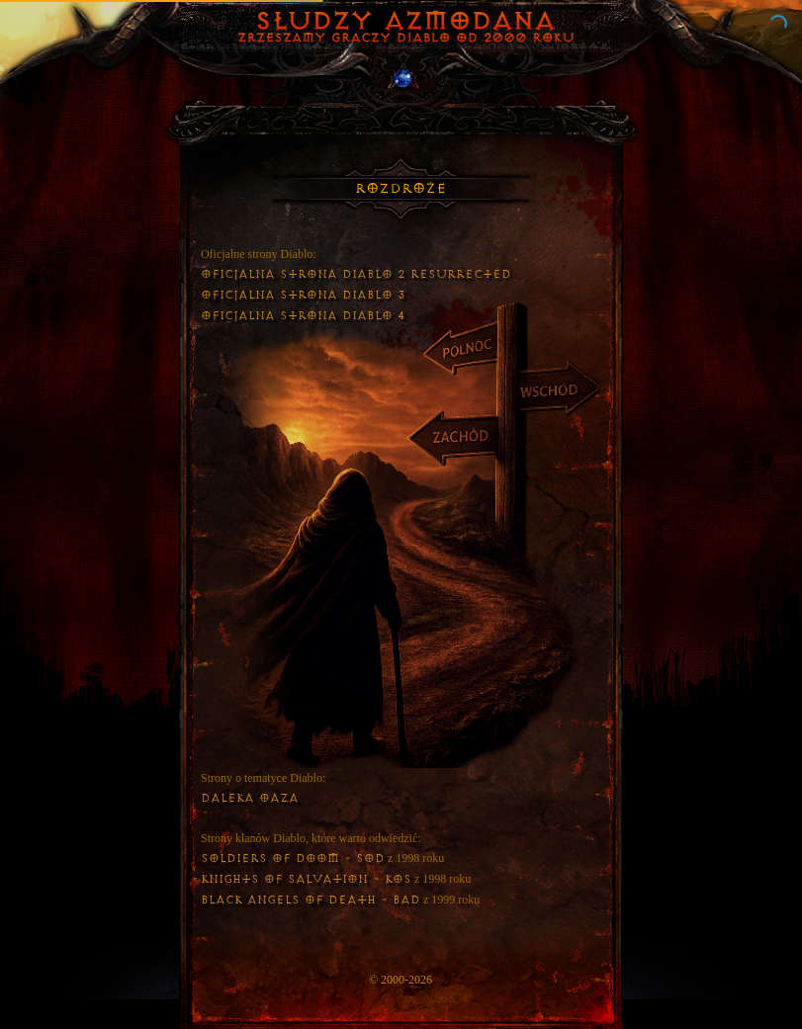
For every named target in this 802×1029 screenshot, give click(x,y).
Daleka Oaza (250, 798)
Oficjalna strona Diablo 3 (303, 295)
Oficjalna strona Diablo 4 (303, 315)
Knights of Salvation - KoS (306, 879)
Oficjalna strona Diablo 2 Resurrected (356, 274)
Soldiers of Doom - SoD (293, 858)
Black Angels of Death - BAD (310, 900)
